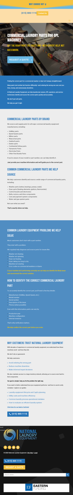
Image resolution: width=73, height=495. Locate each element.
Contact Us (42, 13)
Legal (35, 453)
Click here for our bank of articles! (18, 407)
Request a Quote (19, 60)
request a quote (14, 467)
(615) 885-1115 (19, 414)
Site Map (30, 453)
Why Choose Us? (36, 4)
